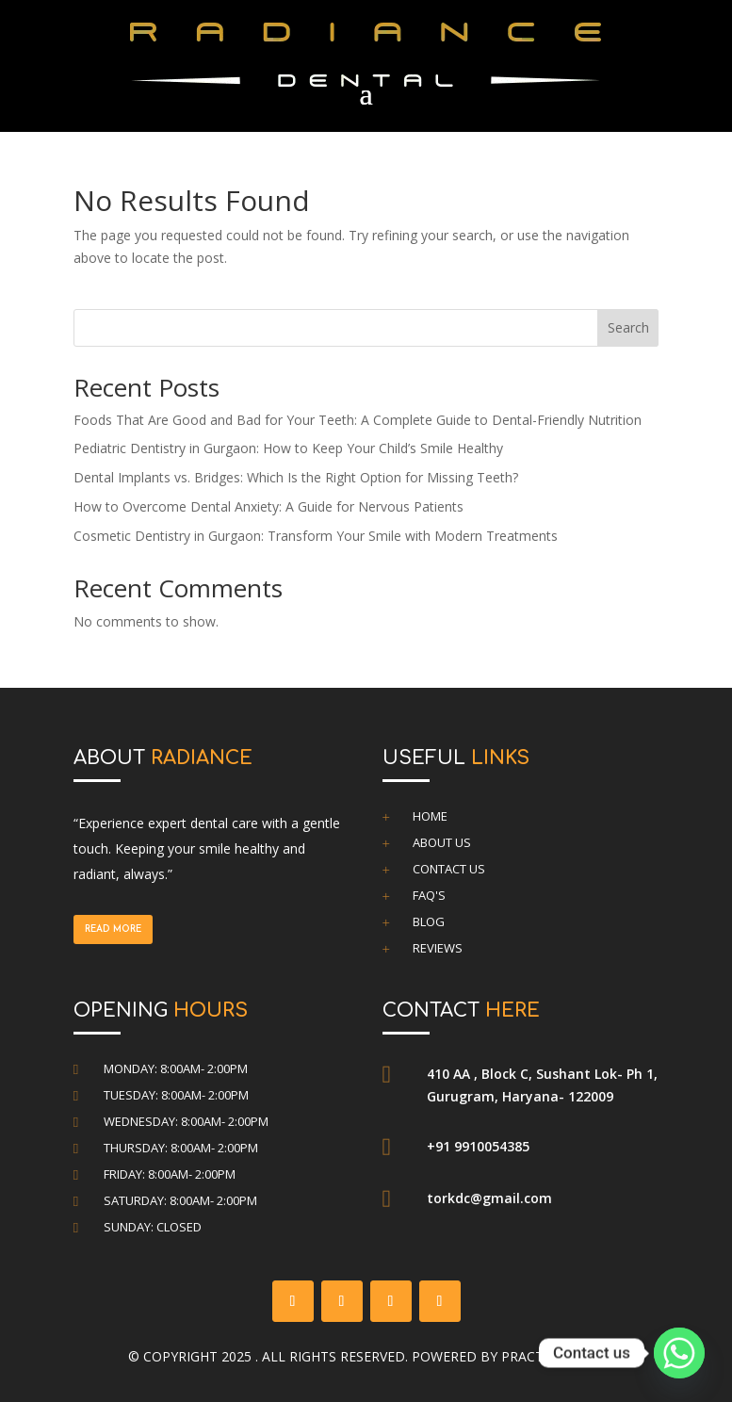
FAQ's (429, 895)
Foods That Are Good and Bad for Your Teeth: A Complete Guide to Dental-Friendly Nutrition (357, 420)
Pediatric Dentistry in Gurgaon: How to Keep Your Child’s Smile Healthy (288, 448)
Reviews (438, 947)
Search (628, 327)
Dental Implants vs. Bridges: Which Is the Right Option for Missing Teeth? (295, 477)
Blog (429, 921)
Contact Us (449, 868)
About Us (442, 842)
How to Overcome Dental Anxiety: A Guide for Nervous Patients (268, 506)
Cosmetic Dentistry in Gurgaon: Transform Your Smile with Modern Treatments (315, 536)
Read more (113, 929)
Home (430, 815)
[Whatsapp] (679, 1353)
